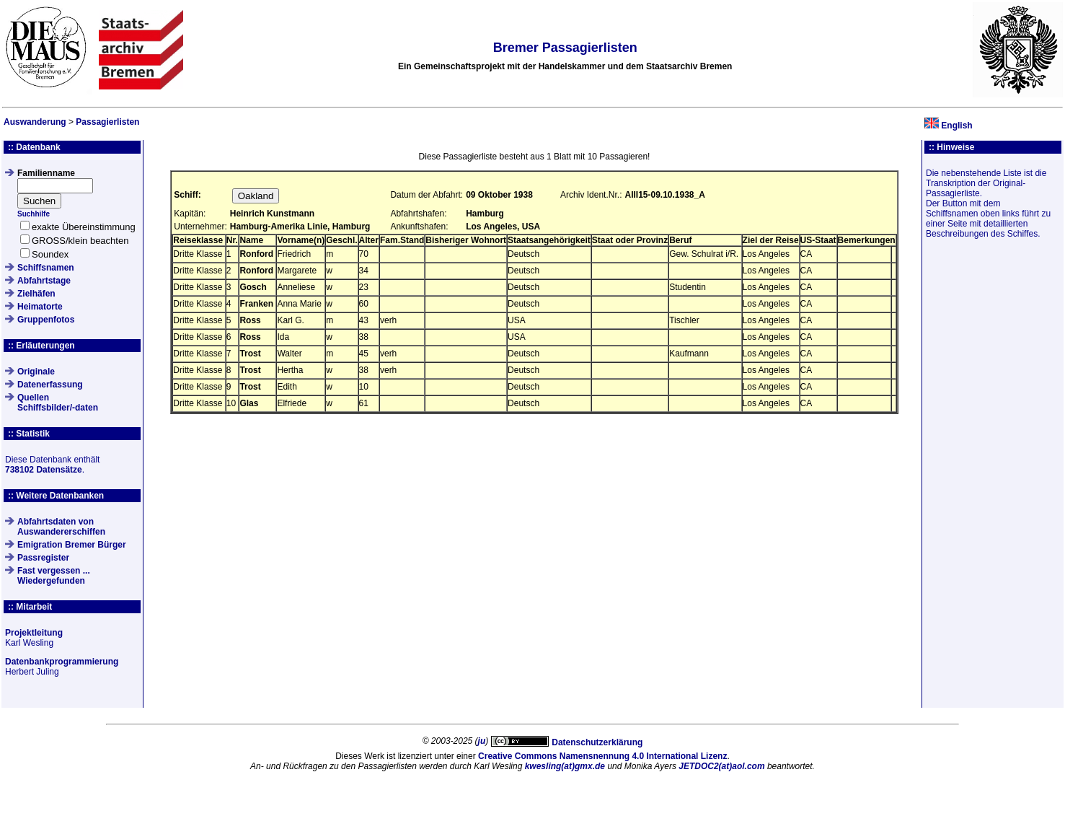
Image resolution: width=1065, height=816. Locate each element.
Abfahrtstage (44, 281)
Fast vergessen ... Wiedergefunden (53, 576)
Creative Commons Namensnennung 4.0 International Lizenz (602, 756)
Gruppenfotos (45, 320)
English (956, 125)
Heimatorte (40, 307)
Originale (36, 372)
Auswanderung (35, 122)
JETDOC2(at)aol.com (721, 766)
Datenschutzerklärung (597, 742)
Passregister (43, 558)
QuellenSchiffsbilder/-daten (57, 402)
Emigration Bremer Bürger (71, 545)
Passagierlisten (107, 122)
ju (482, 741)
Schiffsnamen (45, 268)
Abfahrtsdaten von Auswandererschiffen (61, 527)
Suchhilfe (33, 214)
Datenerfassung (50, 385)
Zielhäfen (36, 294)
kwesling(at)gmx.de (565, 766)
